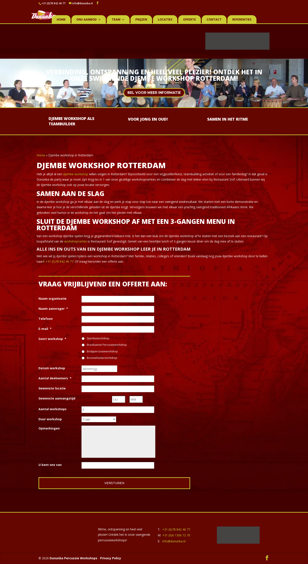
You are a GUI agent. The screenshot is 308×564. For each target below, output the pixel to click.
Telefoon (45, 319)
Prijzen (141, 19)
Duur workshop (50, 419)
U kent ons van (50, 465)
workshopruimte (75, 241)
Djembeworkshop (98, 338)
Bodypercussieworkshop (102, 351)
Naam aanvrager (53, 309)
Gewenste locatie (52, 388)
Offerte (189, 19)
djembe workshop (75, 174)
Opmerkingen (49, 428)
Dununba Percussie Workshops (73, 558)
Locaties (165, 19)
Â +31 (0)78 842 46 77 (58, 261)
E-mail (45, 329)
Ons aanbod (86, 19)
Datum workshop (51, 368)
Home (61, 19)
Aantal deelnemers (54, 378)
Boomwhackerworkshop (102, 358)
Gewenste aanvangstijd (56, 398)
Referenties (242, 19)
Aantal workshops (52, 409)
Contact (214, 19)
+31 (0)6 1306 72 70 (176, 535)
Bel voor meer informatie (154, 93)
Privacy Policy (110, 558)
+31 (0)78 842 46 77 (53, 3)
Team (116, 19)
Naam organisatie (52, 298)
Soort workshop (52, 339)
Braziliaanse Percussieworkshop (107, 345)
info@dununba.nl (173, 541)
